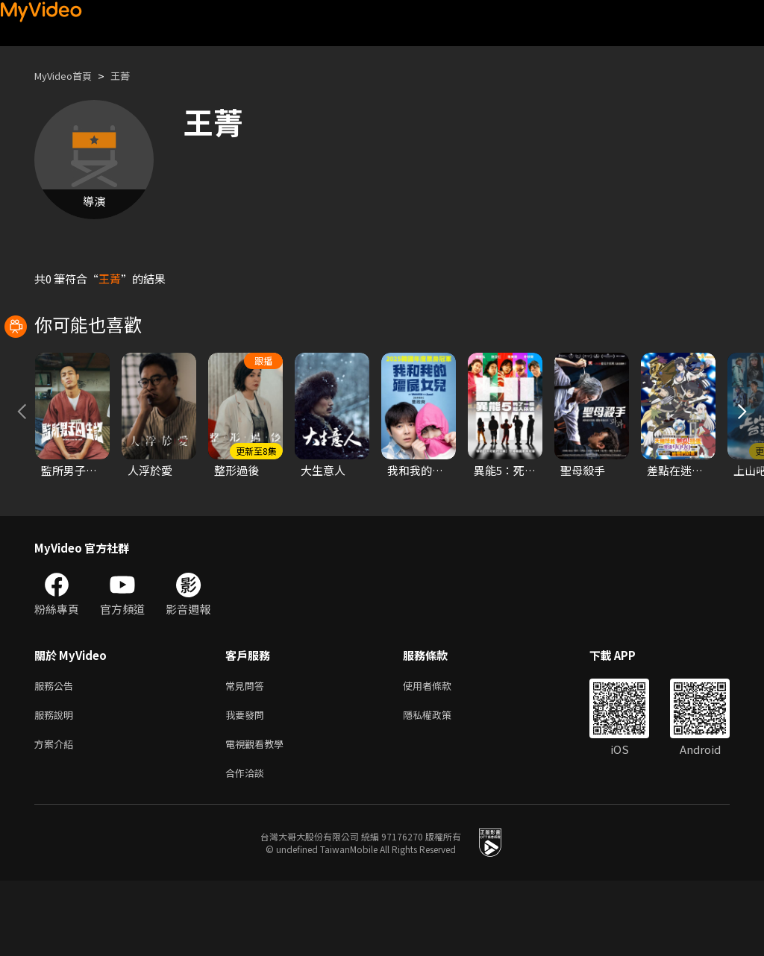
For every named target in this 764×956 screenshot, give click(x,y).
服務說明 (56, 784)
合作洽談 (247, 847)
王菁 (132, 76)
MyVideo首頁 (68, 76)
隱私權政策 (440, 784)
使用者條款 (440, 753)
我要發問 (247, 784)
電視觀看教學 (258, 815)
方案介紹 (56, 815)
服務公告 (56, 753)
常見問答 (247, 753)
